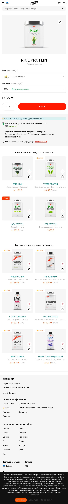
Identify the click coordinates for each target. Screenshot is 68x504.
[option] (34, 34)
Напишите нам (41, 142)
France (5, 445)
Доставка (7, 416)
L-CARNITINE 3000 (17, 317)
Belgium (6, 428)
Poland (21, 441)
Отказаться (33, 500)
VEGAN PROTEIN (50, 184)
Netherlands (23, 437)
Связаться (23, 412)
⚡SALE (6, 408)
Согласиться (21, 500)
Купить (42, 106)
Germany (6, 450)
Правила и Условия (27, 403)
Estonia (6, 437)
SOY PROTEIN (17, 224)
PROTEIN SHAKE (50, 317)
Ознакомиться (46, 500)
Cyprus (5, 433)
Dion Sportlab (8, 403)
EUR (26, 466)
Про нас (6, 412)
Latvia (21, 428)
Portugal (22, 445)
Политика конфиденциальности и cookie (36, 408)
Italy (4, 454)
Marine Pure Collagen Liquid (50, 357)
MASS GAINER (17, 357)
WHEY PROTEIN (17, 277)
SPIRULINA (17, 184)
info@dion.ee (9, 393)
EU (4, 441)
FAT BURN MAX (50, 277)
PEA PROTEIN (50, 224)
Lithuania (22, 433)
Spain (21, 450)
